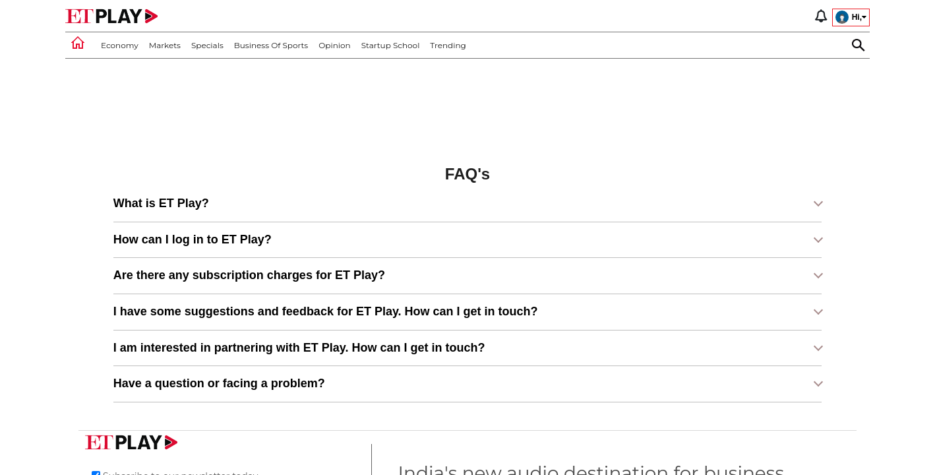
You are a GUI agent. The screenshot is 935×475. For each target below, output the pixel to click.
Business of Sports (271, 45)
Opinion (334, 45)
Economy (119, 45)
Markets (165, 45)
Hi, (850, 17)
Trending (448, 45)
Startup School (390, 45)
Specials (207, 45)
